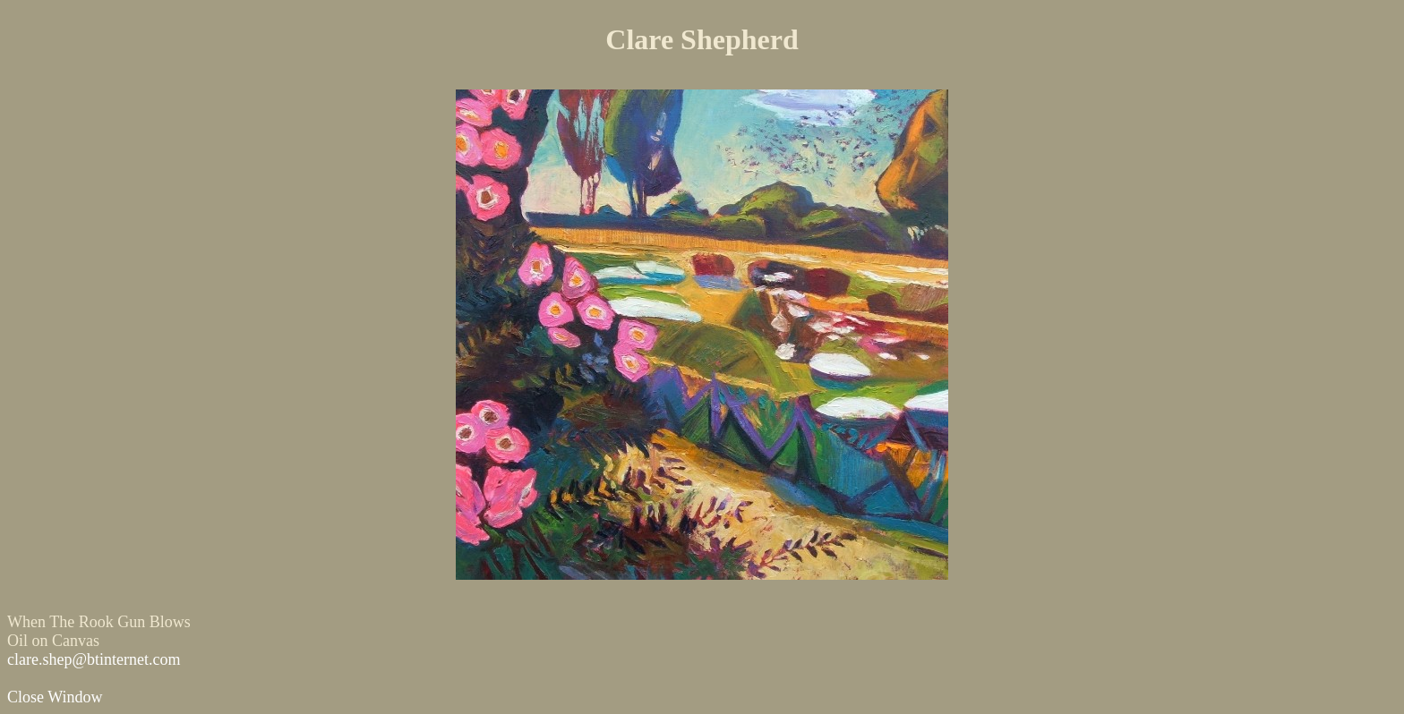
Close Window (54, 697)
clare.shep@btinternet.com (94, 659)
